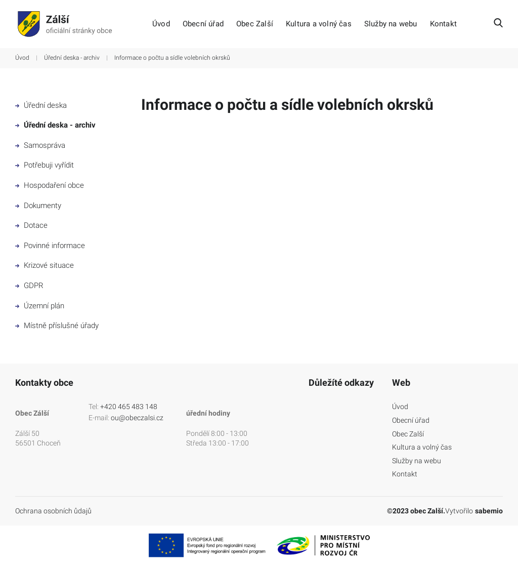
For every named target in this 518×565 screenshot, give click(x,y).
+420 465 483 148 (128, 406)
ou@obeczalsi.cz (137, 418)
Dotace (31, 225)
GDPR (29, 285)
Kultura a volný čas (319, 24)
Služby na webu (390, 24)
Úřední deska (41, 105)
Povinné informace (50, 245)
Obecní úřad (203, 24)
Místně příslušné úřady (57, 325)
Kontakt (443, 24)
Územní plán (39, 305)
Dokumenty (38, 205)
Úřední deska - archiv (72, 57)
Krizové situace (44, 265)
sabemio (489, 511)
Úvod (161, 24)
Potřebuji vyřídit (44, 165)
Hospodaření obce (49, 185)
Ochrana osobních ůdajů (53, 511)
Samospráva (40, 145)
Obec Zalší (254, 24)
